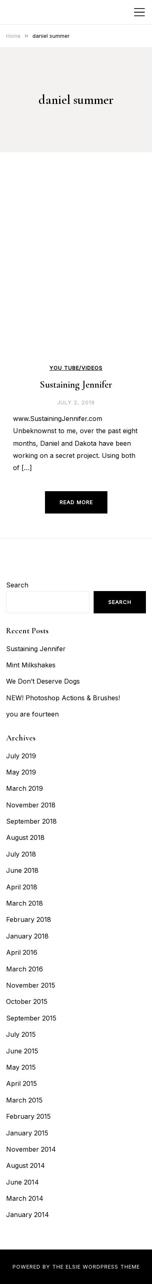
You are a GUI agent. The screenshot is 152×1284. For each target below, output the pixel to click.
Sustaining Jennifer (76, 385)
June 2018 (22, 870)
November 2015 (30, 985)
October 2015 (26, 1001)
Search (17, 585)
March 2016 (24, 969)
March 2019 (24, 788)
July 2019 (21, 756)
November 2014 (31, 1149)
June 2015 (22, 1051)
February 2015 (28, 1116)
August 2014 (25, 1165)
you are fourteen (32, 714)
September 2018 (31, 821)
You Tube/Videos (76, 368)
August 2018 (25, 837)
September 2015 (31, 1018)
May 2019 (21, 772)
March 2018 (24, 903)
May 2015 (21, 1067)
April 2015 (21, 1083)
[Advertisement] (76, 281)
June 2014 (22, 1182)
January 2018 (27, 936)
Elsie (73, 1266)
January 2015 (27, 1133)
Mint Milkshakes (31, 665)
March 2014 (24, 1198)
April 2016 (21, 952)
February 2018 (28, 919)
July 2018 (21, 854)
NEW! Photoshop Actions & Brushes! (63, 698)
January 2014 (27, 1215)
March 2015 (24, 1100)
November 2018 (31, 805)
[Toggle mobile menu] (139, 12)
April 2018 (21, 887)
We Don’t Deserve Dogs (43, 681)
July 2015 (21, 1034)
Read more (76, 502)
